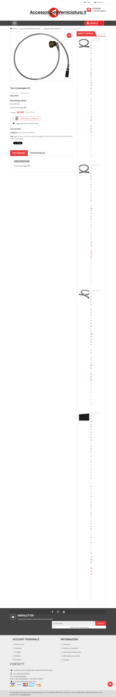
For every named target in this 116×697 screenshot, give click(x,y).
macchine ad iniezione (63, 123)
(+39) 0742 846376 (99, 11)
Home (14, 28)
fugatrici (41, 123)
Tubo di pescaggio (17, 125)
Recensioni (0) (37, 139)
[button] (102, 34)
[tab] (18, 140)
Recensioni (24, 80)
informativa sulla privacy (79, 627)
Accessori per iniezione (52, 28)
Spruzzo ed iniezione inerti (30, 28)
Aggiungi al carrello (29, 105)
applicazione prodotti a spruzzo (25, 123)
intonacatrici (50, 123)
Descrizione (18, 139)
